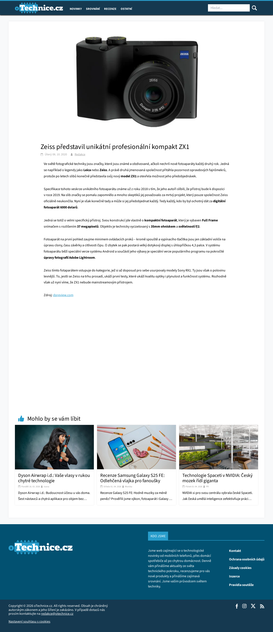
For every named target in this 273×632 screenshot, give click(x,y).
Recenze (110, 9)
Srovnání (93, 9)
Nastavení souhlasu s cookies (29, 621)
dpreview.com (63, 295)
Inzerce (234, 576)
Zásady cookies (240, 568)
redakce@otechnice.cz (57, 614)
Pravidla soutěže (241, 585)
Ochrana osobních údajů (246, 559)
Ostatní (126, 9)
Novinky (76, 9)
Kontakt (235, 550)
